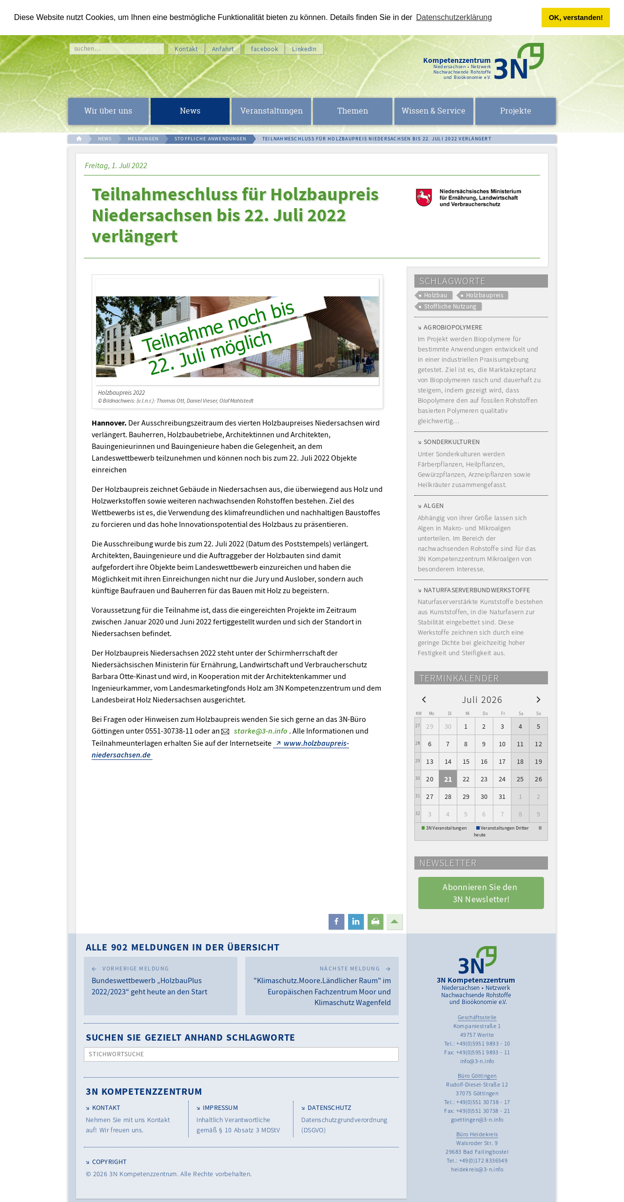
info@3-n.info (477, 1061)
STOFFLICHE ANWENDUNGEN (211, 139)
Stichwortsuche (117, 1054)
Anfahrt (223, 49)
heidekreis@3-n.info (477, 1169)
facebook (264, 49)
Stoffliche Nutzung (450, 306)
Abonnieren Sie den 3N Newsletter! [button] (481, 893)
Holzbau (436, 295)
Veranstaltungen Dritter (505, 828)
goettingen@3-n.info (477, 1119)
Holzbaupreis (485, 295)
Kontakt (186, 49)
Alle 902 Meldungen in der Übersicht (183, 947)
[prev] (423, 699)
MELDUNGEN (143, 139)
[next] (538, 699)
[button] (336, 922)
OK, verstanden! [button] (576, 17)
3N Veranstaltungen (446, 828)
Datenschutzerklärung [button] (454, 17)
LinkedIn (304, 49)
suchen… (87, 48)
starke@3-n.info (260, 731)
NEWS (105, 139)
